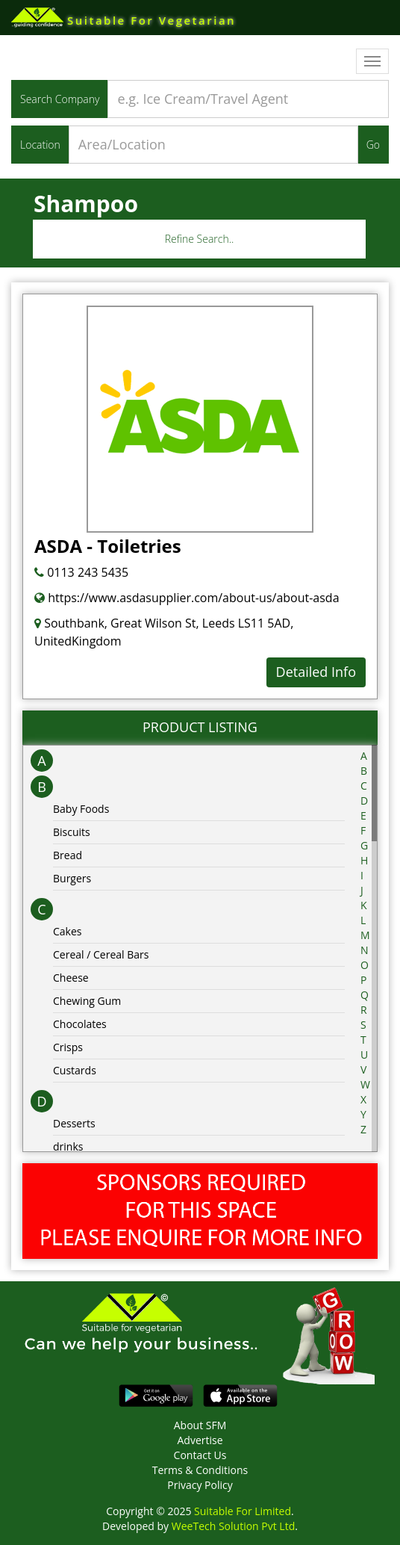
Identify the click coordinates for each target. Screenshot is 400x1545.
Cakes (67, 931)
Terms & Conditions (200, 1470)
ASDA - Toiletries (107, 545)
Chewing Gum (87, 1001)
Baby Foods (81, 809)
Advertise (199, 1440)
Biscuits (71, 832)
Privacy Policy (199, 1485)
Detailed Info (316, 672)
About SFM (200, 1425)
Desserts (74, 1123)
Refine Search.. (199, 239)
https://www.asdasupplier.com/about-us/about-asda (187, 597)
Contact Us (200, 1455)
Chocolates (80, 1024)
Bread (67, 855)
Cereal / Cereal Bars (101, 954)
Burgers (72, 878)
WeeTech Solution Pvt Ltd (233, 1526)
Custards (74, 1070)
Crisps (68, 1047)
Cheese (71, 977)
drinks (68, 1146)
